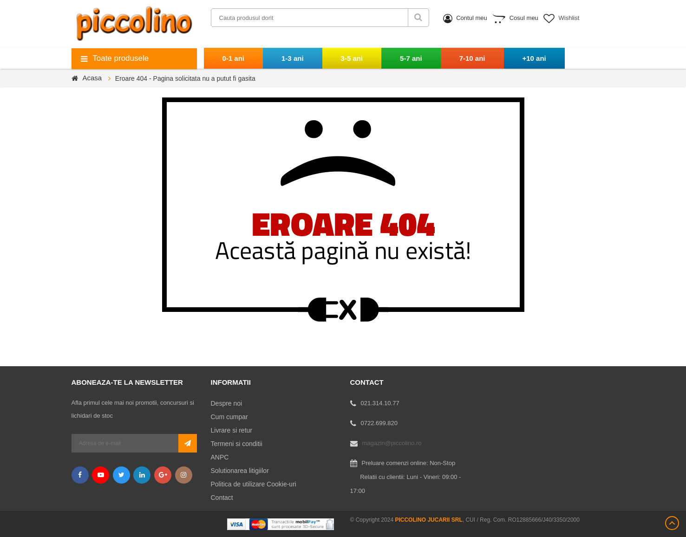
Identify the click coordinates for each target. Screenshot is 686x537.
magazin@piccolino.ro (392, 443)
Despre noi (226, 403)
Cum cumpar (229, 417)
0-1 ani (233, 58)
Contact (222, 497)
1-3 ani (292, 58)
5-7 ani (411, 58)
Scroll (672, 523)
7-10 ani (472, 58)
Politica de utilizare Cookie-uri (253, 484)
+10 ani (534, 58)
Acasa (92, 78)
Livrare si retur (231, 430)
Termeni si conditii (236, 443)
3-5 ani (352, 58)
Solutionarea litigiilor (240, 470)
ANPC (220, 457)
